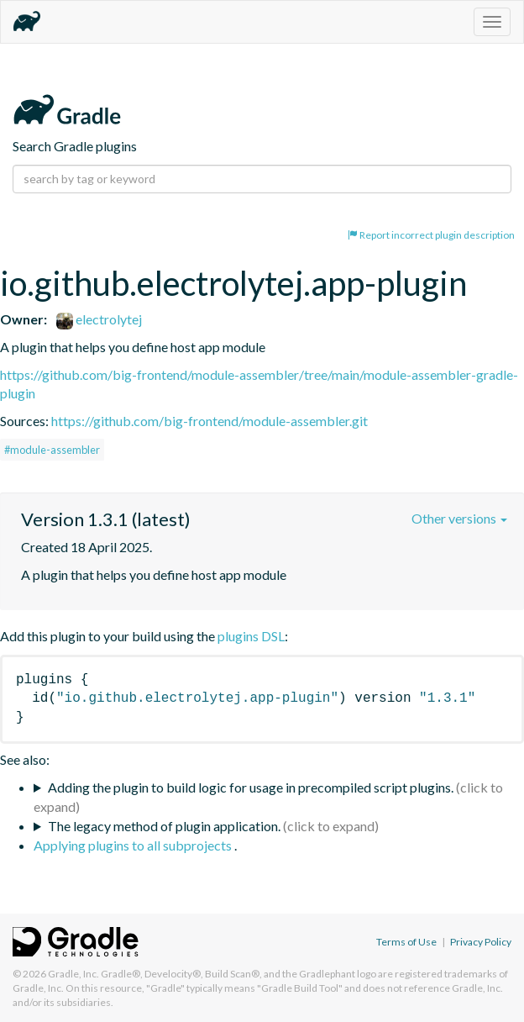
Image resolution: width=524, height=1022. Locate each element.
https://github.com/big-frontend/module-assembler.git (209, 421)
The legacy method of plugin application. (164, 826)
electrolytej (99, 319)
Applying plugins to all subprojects (134, 845)
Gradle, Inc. (73, 973)
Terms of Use (406, 941)
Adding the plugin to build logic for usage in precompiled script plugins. (250, 787)
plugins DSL (251, 636)
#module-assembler (52, 449)
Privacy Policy (480, 941)
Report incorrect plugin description (431, 235)
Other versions (459, 518)
